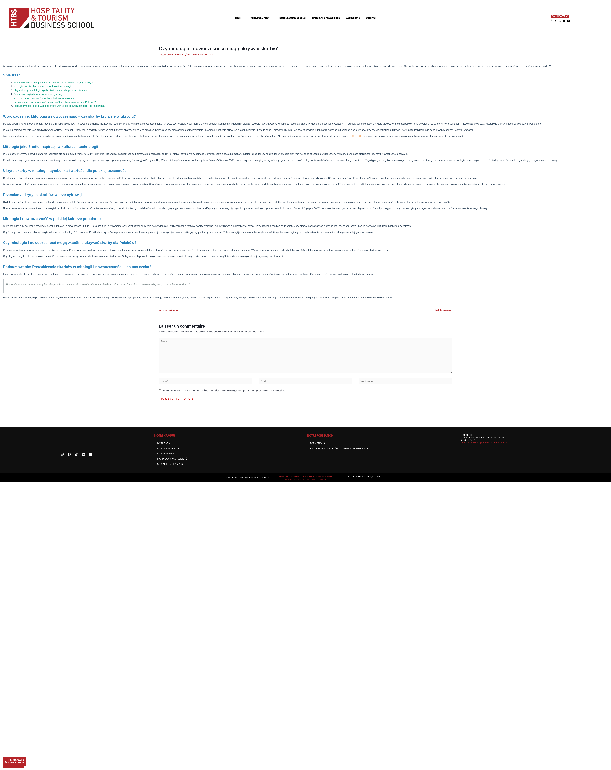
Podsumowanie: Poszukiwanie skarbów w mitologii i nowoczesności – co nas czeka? (59, 106)
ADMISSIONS (353, 18)
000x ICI (356, 136)
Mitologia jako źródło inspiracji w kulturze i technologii (42, 86)
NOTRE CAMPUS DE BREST (292, 18)
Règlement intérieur (305, 485)
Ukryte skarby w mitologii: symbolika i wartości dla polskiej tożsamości (51, 90)
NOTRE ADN (163, 448)
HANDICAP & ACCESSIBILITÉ (172, 464)
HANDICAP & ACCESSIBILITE (326, 18)
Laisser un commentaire (173, 54)
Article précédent (168, 310)
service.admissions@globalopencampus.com (484, 448)
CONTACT (371, 18)
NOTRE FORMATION (261, 18)
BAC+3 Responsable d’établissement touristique (339, 454)
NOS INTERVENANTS (168, 454)
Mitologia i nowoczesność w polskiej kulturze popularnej (43, 98)
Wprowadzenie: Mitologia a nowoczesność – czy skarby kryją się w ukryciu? (54, 82)
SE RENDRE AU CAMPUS (170, 469)
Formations (317, 448)
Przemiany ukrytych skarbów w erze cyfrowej (37, 94)
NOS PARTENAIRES (167, 459)
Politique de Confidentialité (292, 482)
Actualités (196, 54)
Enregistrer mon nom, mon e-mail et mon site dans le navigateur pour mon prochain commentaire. (224, 396)
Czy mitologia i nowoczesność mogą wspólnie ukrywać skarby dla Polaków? (54, 102)
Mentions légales (312, 482)
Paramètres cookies (323, 485)
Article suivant (444, 310)
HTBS (239, 18)
